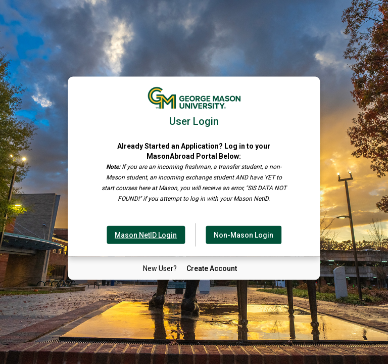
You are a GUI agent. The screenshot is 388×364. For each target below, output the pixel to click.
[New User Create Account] (211, 268)
